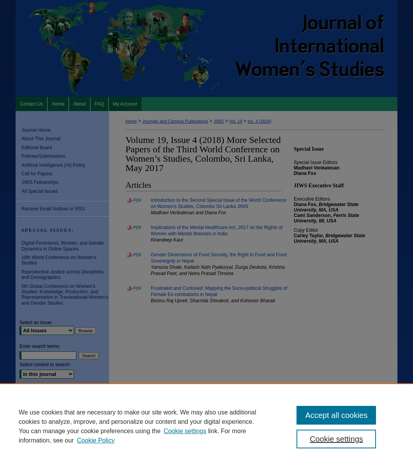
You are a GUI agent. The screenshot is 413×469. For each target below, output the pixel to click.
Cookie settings (185, 431)
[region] (206, 426)
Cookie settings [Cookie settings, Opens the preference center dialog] (336, 439)
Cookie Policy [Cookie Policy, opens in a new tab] (96, 440)
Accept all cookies (336, 415)
